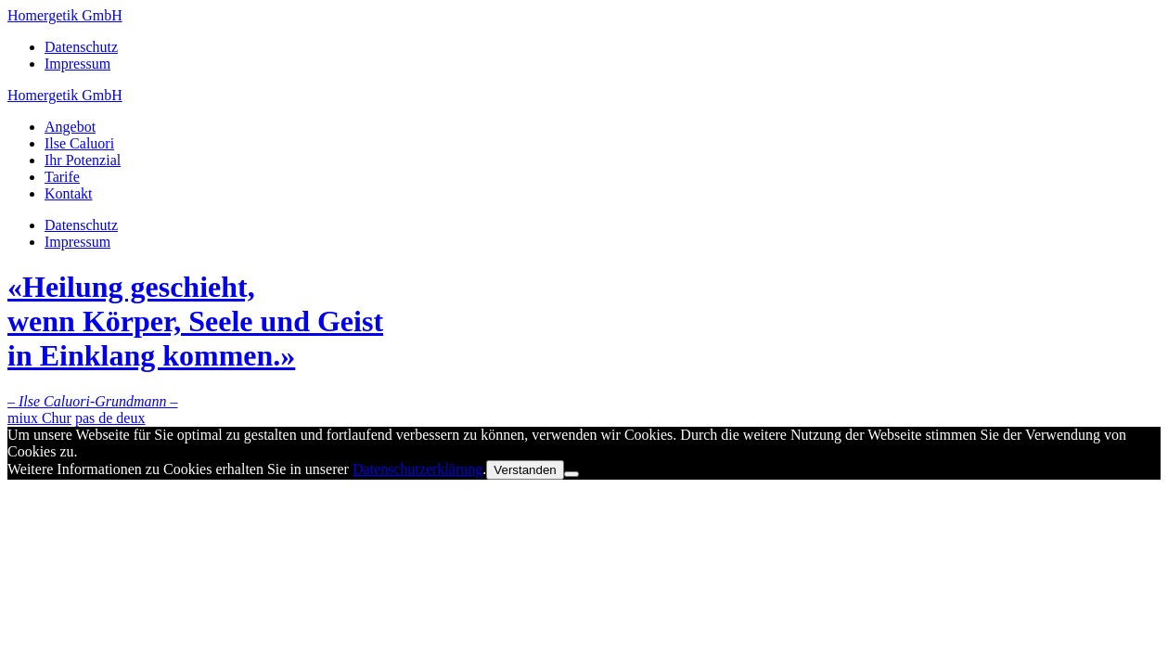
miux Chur (39, 418)
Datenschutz (81, 47)
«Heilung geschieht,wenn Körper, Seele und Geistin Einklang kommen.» (195, 321)
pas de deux (110, 418)
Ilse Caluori (79, 143)
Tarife (62, 177)
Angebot (70, 127)
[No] (571, 474)
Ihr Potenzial (83, 160)
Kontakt (69, 193)
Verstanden (525, 470)
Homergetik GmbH (64, 15)
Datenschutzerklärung (417, 469)
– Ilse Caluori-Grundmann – (92, 401)
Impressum (77, 63)
